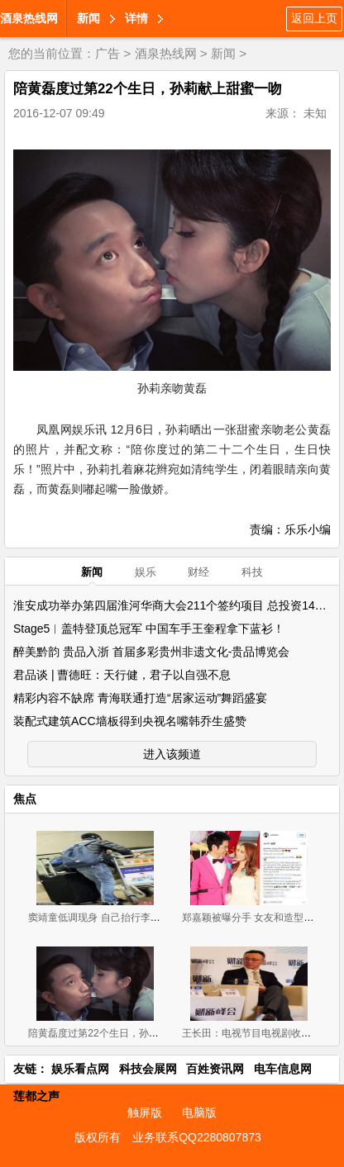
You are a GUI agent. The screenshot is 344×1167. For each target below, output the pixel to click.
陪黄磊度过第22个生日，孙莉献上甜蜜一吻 (122, 1033)
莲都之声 (36, 1096)
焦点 (24, 798)
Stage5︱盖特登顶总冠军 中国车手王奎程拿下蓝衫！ (148, 628)
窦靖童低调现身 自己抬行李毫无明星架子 (118, 917)
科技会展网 (148, 1068)
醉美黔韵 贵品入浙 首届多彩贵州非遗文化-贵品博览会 (151, 651)
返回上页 (314, 18)
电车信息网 (283, 1068)
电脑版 (199, 1112)
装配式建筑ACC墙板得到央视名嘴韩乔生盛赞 (129, 721)
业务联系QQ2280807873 (196, 1137)
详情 (136, 18)
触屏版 (144, 1112)
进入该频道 (172, 754)
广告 (107, 53)
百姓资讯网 (215, 1068)
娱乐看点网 (80, 1068)
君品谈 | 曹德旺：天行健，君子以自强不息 (122, 674)
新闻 (88, 18)
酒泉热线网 (29, 18)
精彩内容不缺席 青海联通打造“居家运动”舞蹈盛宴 (140, 697)
